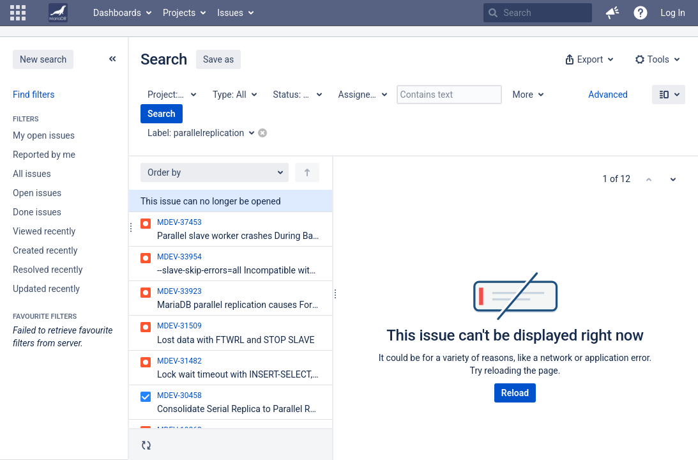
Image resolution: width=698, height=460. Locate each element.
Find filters (33, 94)
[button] (17, 13)
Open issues (37, 193)
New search (43, 59)
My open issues (44, 135)
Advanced (608, 94)
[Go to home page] (58, 13)
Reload (515, 393)
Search (162, 114)
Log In (673, 13)
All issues (32, 174)
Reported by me (44, 155)
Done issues (37, 212)
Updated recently (46, 289)
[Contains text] (449, 94)
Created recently (45, 250)
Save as (218, 59)
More (523, 94)
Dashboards (117, 13)
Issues (230, 13)
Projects (179, 13)
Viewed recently (44, 231)
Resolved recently (47, 269)
